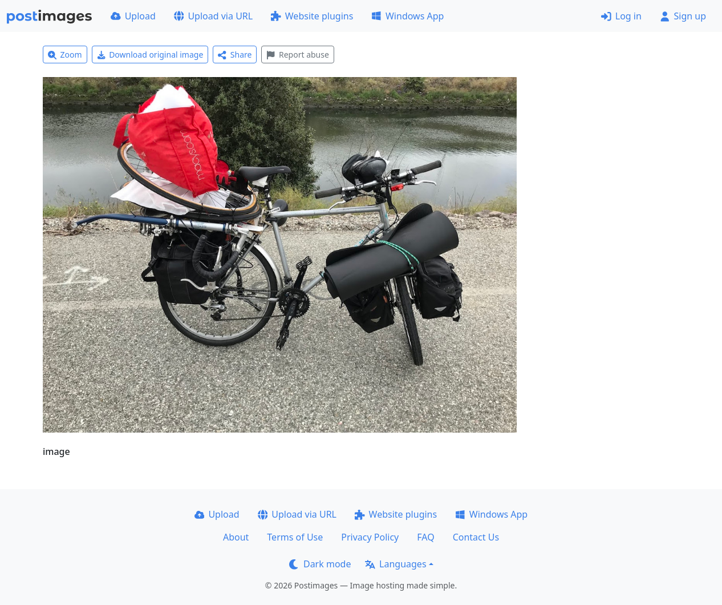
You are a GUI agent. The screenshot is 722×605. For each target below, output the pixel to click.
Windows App (407, 16)
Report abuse (297, 54)
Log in (621, 16)
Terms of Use (295, 537)
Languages (395, 564)
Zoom (65, 54)
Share (235, 54)
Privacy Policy (370, 537)
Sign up (683, 16)
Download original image (150, 54)
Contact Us (476, 537)
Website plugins (312, 16)
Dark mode (320, 564)
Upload (133, 16)
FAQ (425, 537)
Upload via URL (213, 16)
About (236, 537)
